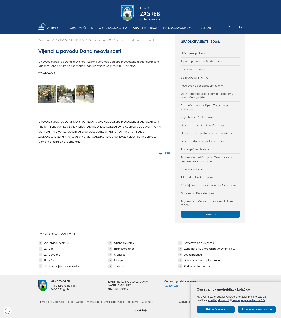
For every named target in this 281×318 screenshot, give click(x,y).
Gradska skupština (113, 27)
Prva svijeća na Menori (195, 149)
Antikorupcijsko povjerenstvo (62, 266)
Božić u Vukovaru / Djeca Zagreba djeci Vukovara (205, 107)
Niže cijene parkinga (193, 53)
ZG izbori (49, 248)
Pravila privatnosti (218, 300)
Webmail (147, 301)
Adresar (205, 27)
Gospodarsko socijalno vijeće (202, 260)
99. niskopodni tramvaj (195, 77)
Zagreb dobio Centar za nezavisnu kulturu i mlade (207, 203)
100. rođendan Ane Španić (197, 177)
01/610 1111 (171, 285)
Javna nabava (193, 254)
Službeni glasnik (124, 243)
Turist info (120, 266)
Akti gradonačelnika (56, 243)
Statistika (119, 254)
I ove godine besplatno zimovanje (202, 85)
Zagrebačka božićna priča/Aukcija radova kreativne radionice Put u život (207, 159)
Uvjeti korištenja (112, 301)
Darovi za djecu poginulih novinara (202, 141)
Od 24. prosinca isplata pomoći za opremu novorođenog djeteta (207, 95)
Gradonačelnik (81, 27)
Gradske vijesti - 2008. (101, 40)
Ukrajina (119, 260)
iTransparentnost (124, 248)
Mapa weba (75, 301)
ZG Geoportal (52, 254)
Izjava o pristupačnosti (51, 301)
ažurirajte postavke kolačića (248, 300)
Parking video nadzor (197, 266)
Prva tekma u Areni (193, 69)
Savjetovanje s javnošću (199, 243)
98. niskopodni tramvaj (195, 169)
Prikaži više (210, 214)
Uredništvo (131, 301)
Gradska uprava (145, 27)
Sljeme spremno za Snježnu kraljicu (203, 61)
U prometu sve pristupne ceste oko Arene (207, 133)
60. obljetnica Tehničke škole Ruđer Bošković (209, 185)
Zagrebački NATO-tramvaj (197, 117)
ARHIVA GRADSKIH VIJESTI (70, 40)
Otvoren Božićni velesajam (197, 193)
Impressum (93, 301)
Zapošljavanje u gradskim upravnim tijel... (209, 248)
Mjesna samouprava (177, 27)
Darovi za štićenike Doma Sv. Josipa (203, 125)
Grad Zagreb (45, 40)
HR (239, 27)
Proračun (50, 260)
